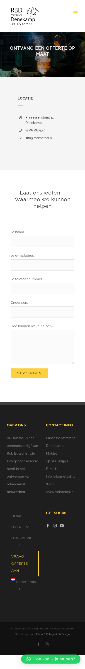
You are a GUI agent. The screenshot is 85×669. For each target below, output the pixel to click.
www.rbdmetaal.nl (60, 492)
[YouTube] (62, 525)
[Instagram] (55, 525)
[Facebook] (48, 525)
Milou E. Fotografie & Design (53, 634)
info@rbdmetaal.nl (39, 138)
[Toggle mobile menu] (75, 12)
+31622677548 (35, 130)
